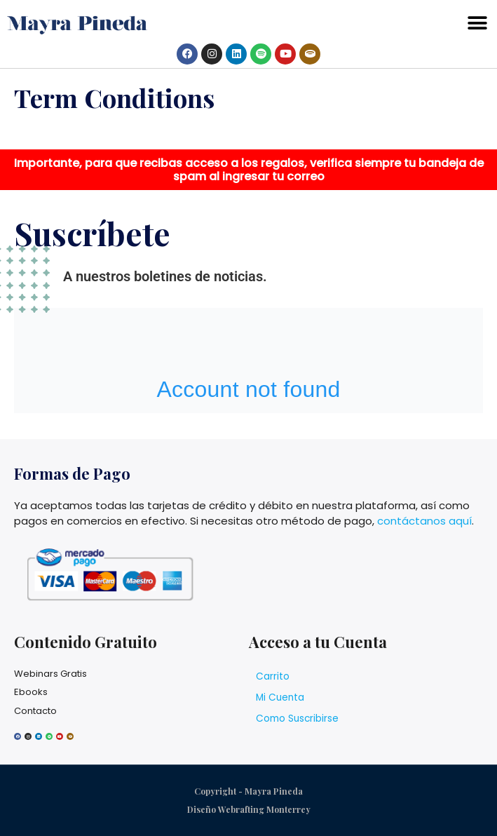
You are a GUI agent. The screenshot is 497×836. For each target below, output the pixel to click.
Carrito (273, 676)
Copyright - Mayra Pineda (248, 791)
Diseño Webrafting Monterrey (249, 809)
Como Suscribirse (297, 718)
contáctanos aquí (424, 520)
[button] (477, 23)
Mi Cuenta (280, 697)
